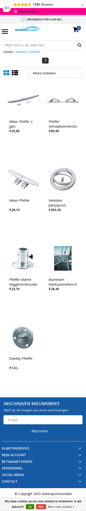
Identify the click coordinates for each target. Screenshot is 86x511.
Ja (29, 506)
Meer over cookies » (61, 506)
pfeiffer (35, 52)
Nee (41, 506)
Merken (21, 52)
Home (8, 52)
